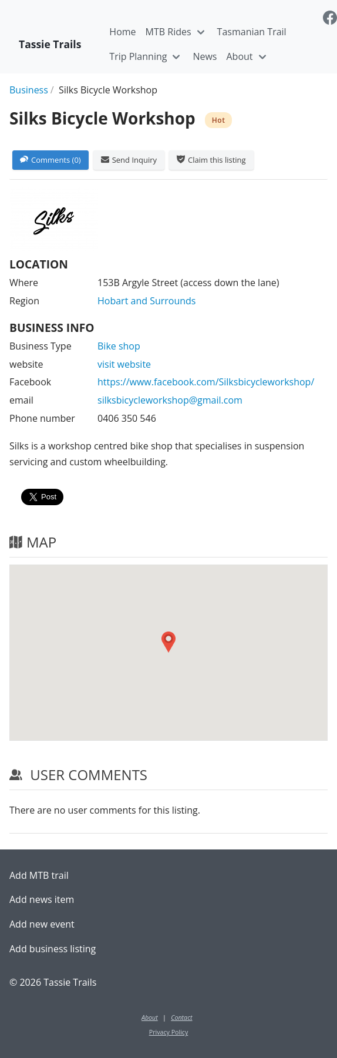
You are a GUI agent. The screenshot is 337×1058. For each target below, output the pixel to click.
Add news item (41, 899)
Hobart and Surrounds (146, 300)
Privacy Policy (168, 1032)
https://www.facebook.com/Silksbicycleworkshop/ (205, 381)
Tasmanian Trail (252, 31)
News (205, 56)
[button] (168, 642)
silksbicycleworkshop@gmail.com (169, 400)
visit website (124, 364)
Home (122, 31)
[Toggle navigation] (201, 32)
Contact (181, 1017)
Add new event (42, 924)
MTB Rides (168, 31)
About (239, 56)
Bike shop (118, 346)
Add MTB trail (39, 875)
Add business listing (52, 948)
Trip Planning (138, 56)
